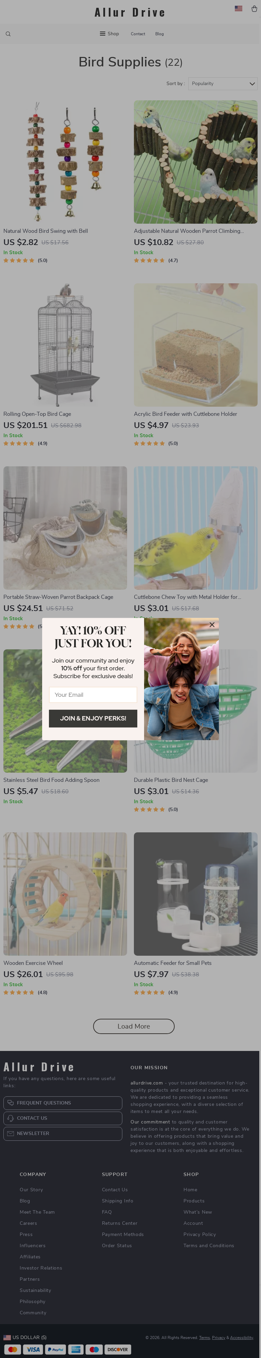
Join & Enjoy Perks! (93, 718)
